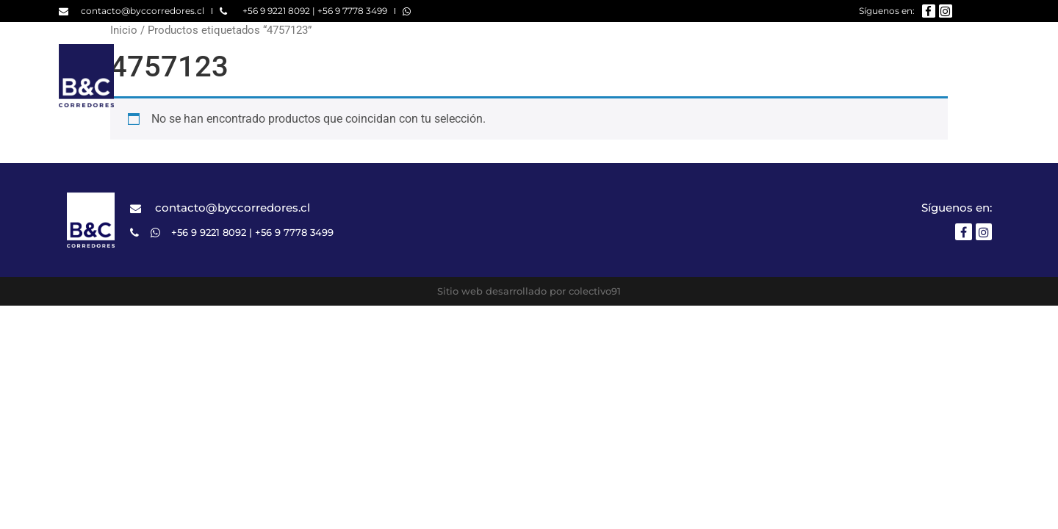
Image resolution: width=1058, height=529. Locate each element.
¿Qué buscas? (871, 76)
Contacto (971, 76)
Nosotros (664, 76)
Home (586, 76)
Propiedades (763, 76)
